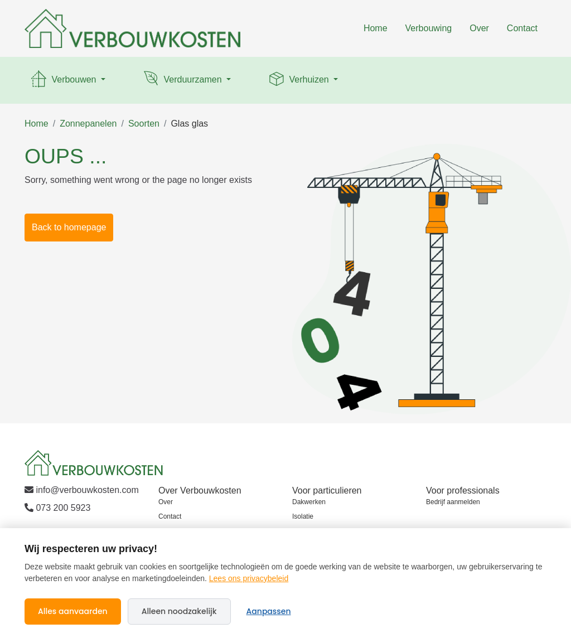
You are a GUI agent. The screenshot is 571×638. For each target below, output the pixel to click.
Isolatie (302, 516)
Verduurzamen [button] (182, 80)
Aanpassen (268, 611)
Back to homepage (69, 227)
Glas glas (189, 123)
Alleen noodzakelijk (179, 611)
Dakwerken (309, 502)
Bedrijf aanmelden (453, 502)
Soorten (143, 123)
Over (479, 28)
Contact (522, 28)
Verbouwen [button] (64, 80)
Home (376, 28)
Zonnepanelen (88, 123)
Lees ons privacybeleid (248, 578)
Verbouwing (428, 28)
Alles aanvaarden (73, 611)
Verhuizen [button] (299, 80)
